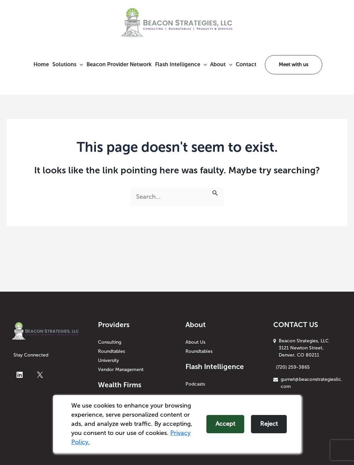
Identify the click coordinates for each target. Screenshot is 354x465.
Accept (225, 423)
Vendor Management (121, 369)
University (108, 360)
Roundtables (111, 351)
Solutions (67, 64)
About (221, 64)
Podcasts (195, 384)
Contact (246, 64)
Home (41, 64)
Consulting (109, 342)
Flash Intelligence (181, 64)
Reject (269, 423)
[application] (79, 64)
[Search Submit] (215, 192)
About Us (195, 342)
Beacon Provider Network (119, 64)
